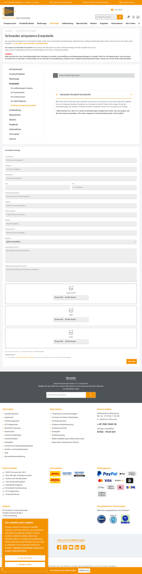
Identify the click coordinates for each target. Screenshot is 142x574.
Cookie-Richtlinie (11, 439)
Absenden (131, 361)
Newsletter (9, 442)
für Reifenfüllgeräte (18, 101)
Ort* (73, 184)
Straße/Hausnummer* (12, 193)
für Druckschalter (18, 93)
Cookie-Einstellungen (13, 435)
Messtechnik (15, 115)
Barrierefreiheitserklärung (15, 456)
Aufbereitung (15, 110)
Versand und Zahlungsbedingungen (19, 446)
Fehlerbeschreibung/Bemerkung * (16, 266)
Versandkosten (65, 566)
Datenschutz (10, 432)
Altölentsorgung (58, 435)
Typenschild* (71, 293)
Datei (71, 315)
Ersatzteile (14, 84)
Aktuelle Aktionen (11, 414)
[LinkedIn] (77, 547)
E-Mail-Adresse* (10, 211)
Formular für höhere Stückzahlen (65, 417)
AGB (6, 453)
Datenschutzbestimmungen (25, 357)
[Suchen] (120, 17)
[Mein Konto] (133, 16)
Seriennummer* (10, 229)
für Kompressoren (18, 97)
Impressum (9, 417)
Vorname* (8, 165)
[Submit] (91, 395)
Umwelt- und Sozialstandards (16, 449)
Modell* (7, 220)
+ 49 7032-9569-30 (106, 424)
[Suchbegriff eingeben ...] (106, 17)
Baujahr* (8, 238)
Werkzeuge (14, 79)
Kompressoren (15, 69)
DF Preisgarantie (11, 424)
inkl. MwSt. (117, 10)
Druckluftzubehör (17, 74)
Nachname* (9, 175)
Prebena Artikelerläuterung (62, 424)
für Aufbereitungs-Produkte (22, 88)
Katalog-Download (59, 428)
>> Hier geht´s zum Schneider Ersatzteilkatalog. (30, 43)
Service (12, 139)
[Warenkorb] (138, 16)
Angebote (13, 124)
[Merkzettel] (129, 16)
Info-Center (14, 134)
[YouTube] (71, 547)
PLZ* (6, 184)
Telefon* (8, 202)
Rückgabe (56, 432)
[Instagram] (65, 547)
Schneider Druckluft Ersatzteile (23, 105)
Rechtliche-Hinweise (13, 428)
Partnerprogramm (59, 421)
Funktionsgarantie (12, 421)
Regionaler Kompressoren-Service (65, 442)
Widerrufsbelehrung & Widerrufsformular (68, 439)
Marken (12, 120)
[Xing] (83, 547)
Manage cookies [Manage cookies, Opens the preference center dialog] (25, 564)
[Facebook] (59, 547)
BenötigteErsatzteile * (12, 247)
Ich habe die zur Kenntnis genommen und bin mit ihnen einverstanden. (39, 357)
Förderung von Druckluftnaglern (64, 414)
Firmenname (9, 156)
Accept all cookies (25, 558)
